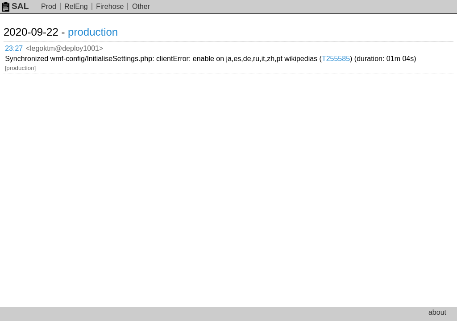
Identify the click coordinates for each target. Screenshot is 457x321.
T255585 (336, 58)
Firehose (110, 6)
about (437, 312)
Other (141, 6)
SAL (15, 6)
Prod (48, 6)
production (93, 32)
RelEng (75, 6)
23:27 (14, 48)
